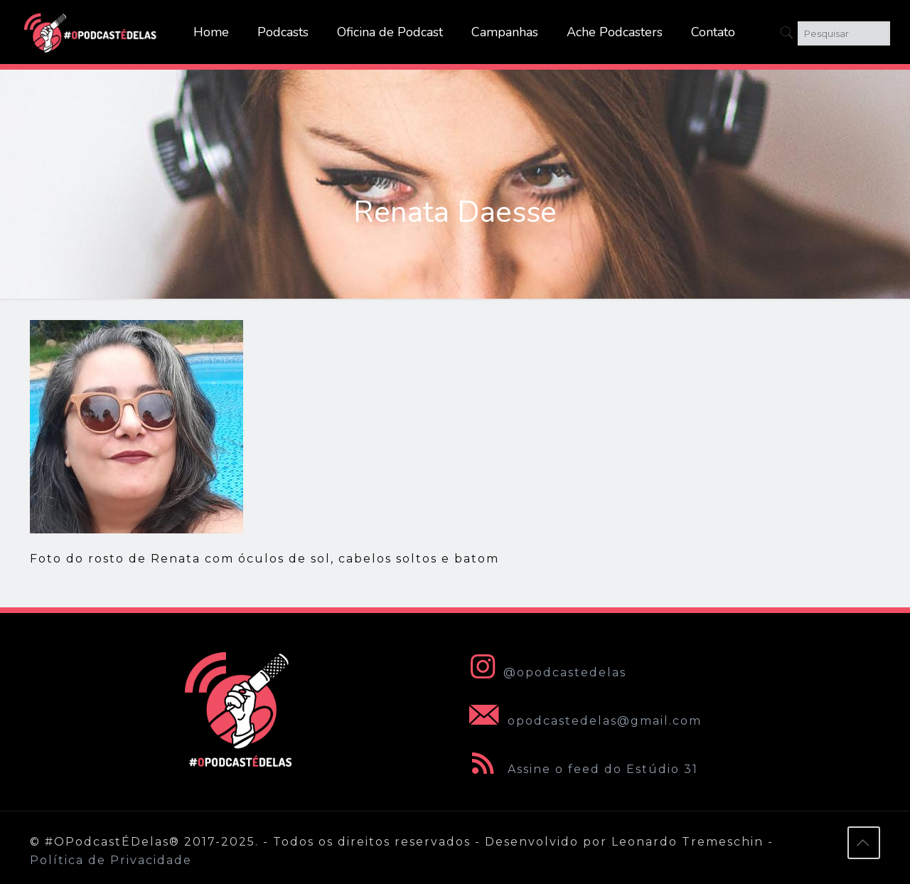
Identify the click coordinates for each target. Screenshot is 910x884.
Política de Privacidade (111, 860)
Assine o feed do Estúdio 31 (581, 769)
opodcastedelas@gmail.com (583, 721)
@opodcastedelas (545, 672)
